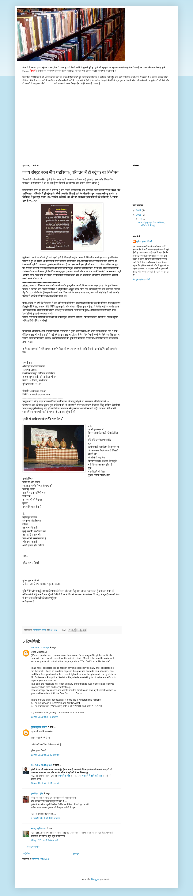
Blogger (95, 879)
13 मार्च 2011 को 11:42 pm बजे (45, 755)
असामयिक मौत (63, 775)
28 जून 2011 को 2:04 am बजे (44, 840)
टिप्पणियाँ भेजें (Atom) (41, 859)
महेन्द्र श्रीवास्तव (38, 828)
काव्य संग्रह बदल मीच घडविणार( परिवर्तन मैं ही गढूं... (151, 224)
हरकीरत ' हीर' (37, 793)
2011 (139, 214)
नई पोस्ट (26, 853)
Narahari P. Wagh (40, 647)
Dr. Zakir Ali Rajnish (41, 765)
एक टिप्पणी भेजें (33, 846)
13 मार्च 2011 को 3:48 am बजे (44, 717)
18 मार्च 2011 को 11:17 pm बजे (45, 783)
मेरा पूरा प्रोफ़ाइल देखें (141, 279)
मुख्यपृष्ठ (76, 853)
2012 (139, 210)
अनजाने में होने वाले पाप (92, 775)
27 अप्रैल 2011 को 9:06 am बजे (45, 818)
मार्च (141, 218)
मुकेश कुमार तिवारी (39, 727)
